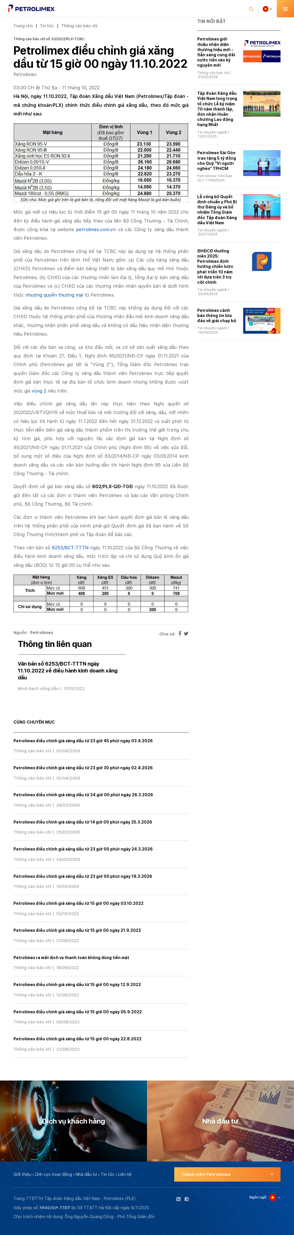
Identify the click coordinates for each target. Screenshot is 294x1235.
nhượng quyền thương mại (54, 295)
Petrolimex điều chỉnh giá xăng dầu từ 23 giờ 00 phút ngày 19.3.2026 (82, 876)
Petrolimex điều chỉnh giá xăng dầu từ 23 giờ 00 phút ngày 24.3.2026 (83, 849)
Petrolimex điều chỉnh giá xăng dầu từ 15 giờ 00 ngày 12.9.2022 (77, 984)
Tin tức (47, 25)
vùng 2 (39, 391)
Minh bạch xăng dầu (38, 688)
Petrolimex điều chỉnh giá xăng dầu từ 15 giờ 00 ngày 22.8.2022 (77, 1039)
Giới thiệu (22, 1174)
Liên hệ (124, 1174)
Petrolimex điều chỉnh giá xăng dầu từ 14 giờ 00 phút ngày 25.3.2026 (82, 822)
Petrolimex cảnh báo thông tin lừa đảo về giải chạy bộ (216, 315)
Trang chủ (23, 25)
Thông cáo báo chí (79, 25)
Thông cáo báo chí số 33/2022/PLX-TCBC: (49, 39)
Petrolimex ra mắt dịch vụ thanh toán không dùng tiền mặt (71, 957)
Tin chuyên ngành (212, 132)
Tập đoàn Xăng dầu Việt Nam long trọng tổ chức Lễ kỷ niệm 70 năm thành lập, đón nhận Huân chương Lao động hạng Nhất (217, 109)
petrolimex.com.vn (96, 229)
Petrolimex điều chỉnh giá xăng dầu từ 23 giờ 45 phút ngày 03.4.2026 (83, 741)
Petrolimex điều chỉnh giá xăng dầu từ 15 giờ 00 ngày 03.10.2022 (78, 903)
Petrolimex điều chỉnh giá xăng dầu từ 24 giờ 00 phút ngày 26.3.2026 (83, 795)
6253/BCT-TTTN (70, 547)
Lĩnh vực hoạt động (53, 1174)
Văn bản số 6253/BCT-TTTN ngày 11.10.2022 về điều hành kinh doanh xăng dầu (67, 671)
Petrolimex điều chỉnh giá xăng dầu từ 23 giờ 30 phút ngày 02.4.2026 (83, 768)
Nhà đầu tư (86, 1174)
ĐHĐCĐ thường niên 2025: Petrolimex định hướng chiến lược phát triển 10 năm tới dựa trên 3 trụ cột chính (215, 267)
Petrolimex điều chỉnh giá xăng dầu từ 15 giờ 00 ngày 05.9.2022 (77, 1012)
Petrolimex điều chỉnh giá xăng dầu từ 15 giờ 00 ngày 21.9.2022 (77, 930)
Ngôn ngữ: (258, 1197)
